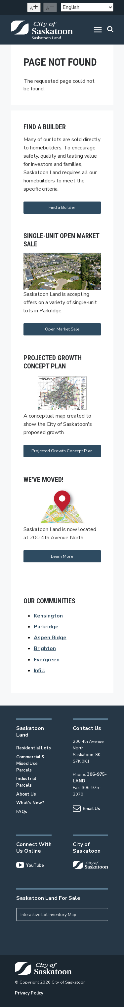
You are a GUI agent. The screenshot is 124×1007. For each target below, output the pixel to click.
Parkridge (46, 626)
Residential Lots (33, 748)
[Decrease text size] (50, 7)
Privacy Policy (29, 993)
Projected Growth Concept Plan (62, 451)
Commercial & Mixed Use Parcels (30, 763)
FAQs (21, 812)
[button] (98, 31)
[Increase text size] (34, 7)
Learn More (62, 556)
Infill (39, 670)
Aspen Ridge (50, 637)
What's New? (30, 803)
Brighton (45, 648)
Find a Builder (62, 207)
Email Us (86, 809)
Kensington (48, 615)
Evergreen (47, 659)
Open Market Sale (62, 329)
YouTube (30, 865)
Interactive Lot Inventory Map (48, 915)
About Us (26, 794)
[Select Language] (87, 7)
